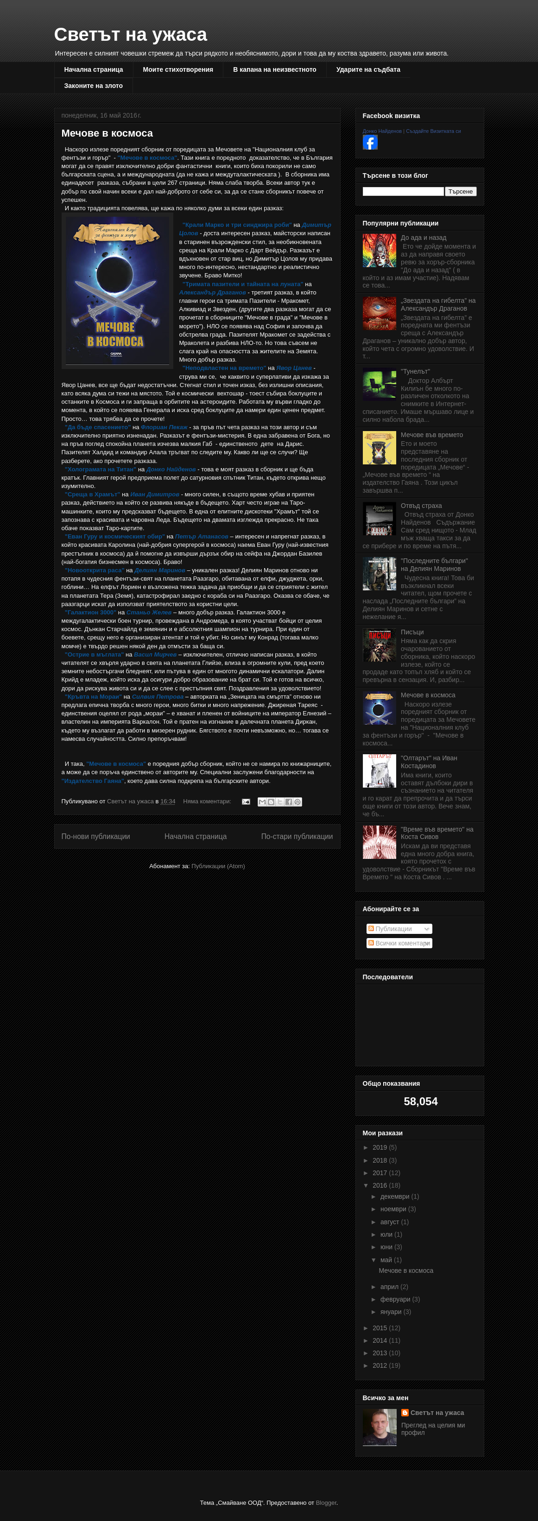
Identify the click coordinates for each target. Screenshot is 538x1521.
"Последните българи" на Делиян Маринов (434, 564)
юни (387, 1247)
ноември (394, 1209)
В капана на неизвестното (274, 69)
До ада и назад (423, 237)
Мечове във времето (432, 434)
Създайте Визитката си (433, 131)
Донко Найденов (382, 131)
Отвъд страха (421, 505)
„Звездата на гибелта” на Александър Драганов (438, 304)
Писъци (412, 632)
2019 (381, 1147)
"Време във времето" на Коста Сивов (437, 833)
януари (391, 1311)
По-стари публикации (297, 836)
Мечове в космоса (107, 133)
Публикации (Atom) (218, 866)
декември (395, 1196)
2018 (381, 1160)
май (387, 1260)
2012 (381, 1365)
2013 (381, 1353)
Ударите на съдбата (368, 69)
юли (387, 1234)
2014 (381, 1340)
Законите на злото (93, 85)
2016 (381, 1185)
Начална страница (93, 69)
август (390, 1222)
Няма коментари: (208, 801)
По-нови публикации (96, 836)
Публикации (390, 929)
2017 (381, 1173)
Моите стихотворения (178, 69)
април (390, 1286)
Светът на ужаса (130, 34)
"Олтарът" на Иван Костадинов (429, 762)
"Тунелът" (415, 371)
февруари (396, 1299)
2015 (381, 1328)
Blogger (326, 1502)
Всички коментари (399, 943)
